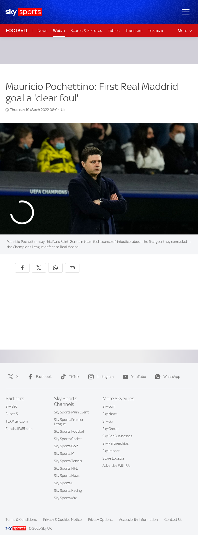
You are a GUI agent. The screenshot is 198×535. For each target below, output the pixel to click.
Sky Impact (111, 445)
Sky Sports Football (69, 426)
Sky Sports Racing (68, 485)
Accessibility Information (138, 514)
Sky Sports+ (63, 477)
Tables (114, 30)
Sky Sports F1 (64, 448)
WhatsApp (166, 371)
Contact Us (173, 514)
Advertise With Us (116, 460)
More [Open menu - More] (185, 30)
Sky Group (110, 423)
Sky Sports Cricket (68, 433)
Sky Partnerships (115, 438)
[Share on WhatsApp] (55, 262)
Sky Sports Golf (66, 440)
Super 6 (12, 408)
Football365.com (19, 423)
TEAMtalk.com (17, 415)
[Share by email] (72, 262)
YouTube (133, 371)
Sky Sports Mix (65, 492)
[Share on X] (39, 262)
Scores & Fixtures (86, 30)
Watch (59, 30)
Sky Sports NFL (66, 463)
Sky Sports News (67, 470)
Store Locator (113, 452)
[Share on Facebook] (22, 262)
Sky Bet (11, 401)
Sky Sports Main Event (71, 406)
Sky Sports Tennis (68, 455)
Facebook (38, 371)
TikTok (69, 371)
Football (17, 30)
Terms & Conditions (21, 514)
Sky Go (107, 415)
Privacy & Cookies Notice (62, 514)
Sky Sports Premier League (68, 416)
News (42, 30)
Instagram (100, 371)
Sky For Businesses (117, 430)
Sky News (109, 408)
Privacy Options (100, 514)
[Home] (24, 12)
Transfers (133, 30)
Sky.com (108, 401)
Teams (155, 30)
